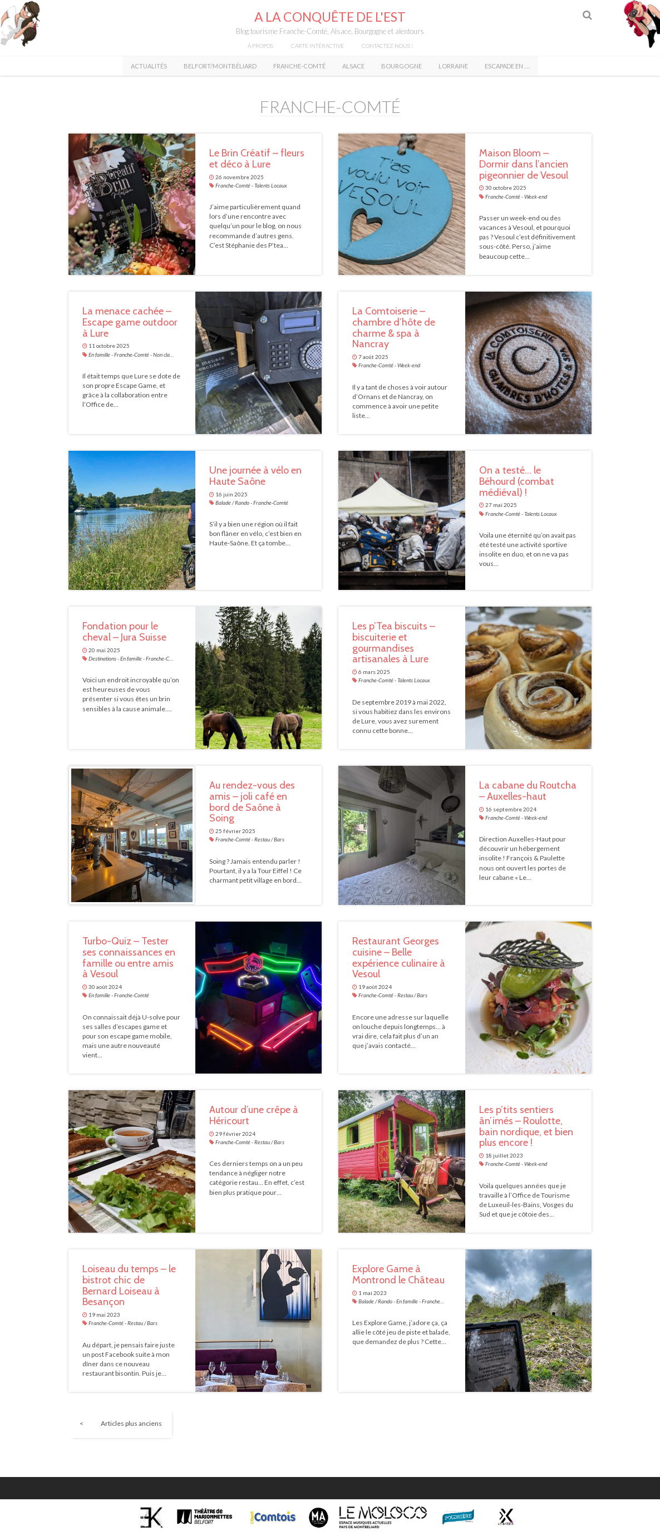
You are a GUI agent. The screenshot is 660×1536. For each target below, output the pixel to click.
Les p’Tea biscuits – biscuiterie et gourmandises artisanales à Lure (393, 643)
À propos (260, 45)
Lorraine (453, 66)
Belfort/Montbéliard (220, 66)
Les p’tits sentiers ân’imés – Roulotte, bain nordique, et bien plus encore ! (526, 1126)
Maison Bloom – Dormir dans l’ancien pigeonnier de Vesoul (523, 164)
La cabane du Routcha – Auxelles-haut (528, 791)
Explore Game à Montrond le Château (398, 1275)
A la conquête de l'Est (330, 16)
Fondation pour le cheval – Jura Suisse (124, 632)
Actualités (149, 66)
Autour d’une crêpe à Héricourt (253, 1116)
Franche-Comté (299, 66)
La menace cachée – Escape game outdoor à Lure (130, 323)
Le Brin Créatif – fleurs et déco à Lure (256, 159)
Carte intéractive (317, 45)
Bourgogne (401, 66)
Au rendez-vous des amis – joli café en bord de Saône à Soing (252, 802)
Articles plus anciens (131, 1424)
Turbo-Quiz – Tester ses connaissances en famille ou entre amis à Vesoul (128, 958)
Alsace (353, 66)
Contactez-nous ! (387, 45)
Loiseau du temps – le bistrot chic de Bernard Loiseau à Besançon (129, 1285)
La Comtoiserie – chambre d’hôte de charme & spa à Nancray (393, 328)
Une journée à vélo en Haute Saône (255, 476)
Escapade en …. (507, 66)
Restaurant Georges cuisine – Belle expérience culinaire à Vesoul (398, 958)
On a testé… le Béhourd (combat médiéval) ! (516, 482)
